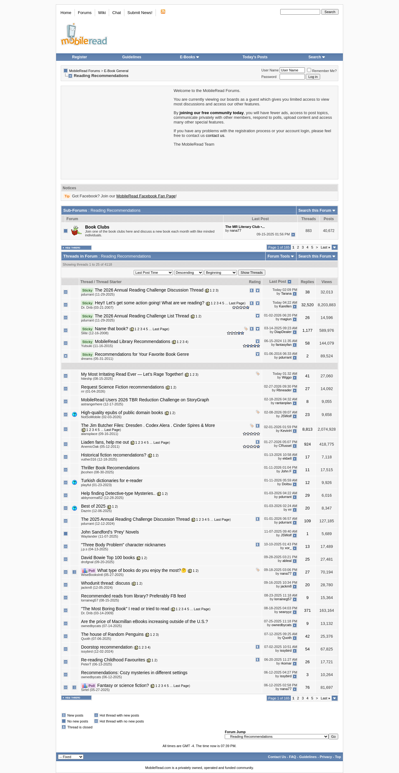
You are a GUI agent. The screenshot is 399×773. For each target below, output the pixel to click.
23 (307, 414)
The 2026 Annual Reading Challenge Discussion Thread (149, 289)
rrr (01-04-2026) (93, 391)
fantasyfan (284, 345)
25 (307, 559)
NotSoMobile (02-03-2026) (101, 417)
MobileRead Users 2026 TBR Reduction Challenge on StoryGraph (145, 399)
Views (326, 282)
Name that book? (111, 328)
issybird (285, 650)
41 (307, 376)
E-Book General (116, 71)
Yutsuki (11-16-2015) (97, 346)
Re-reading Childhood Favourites (113, 659)
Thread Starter (109, 282)
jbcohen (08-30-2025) (97, 472)
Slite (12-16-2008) (94, 333)
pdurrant (285, 358)
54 (307, 649)
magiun (285, 319)
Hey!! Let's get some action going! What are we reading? (149, 302)
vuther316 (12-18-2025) (99, 459)
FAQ (292, 757)
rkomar (286, 663)
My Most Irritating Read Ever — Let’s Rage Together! (132, 374)
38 (307, 292)
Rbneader (283, 390)
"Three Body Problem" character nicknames (123, 544)
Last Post (277, 281)
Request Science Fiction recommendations (122, 386)
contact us (215, 135)
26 (307, 317)
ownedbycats (281, 625)
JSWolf (286, 416)
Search (317, 57)
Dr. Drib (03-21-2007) (97, 307)
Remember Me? (322, 71)
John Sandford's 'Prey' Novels (110, 531)
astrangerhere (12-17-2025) (102, 404)
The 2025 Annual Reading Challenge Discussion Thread (135, 519)
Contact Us (277, 757)
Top (338, 757)
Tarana (286, 293)
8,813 (307, 429)
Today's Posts (255, 57)
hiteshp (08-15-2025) (97, 378)
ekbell (287, 458)
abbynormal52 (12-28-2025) (102, 498)
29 (307, 495)
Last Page (236, 303)
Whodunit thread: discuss (105, 583)
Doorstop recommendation (106, 647)
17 (307, 457)
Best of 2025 (93, 506)
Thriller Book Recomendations (110, 467)
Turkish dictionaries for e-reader (111, 480)
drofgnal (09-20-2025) (97, 562)
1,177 (307, 330)
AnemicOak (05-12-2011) (100, 446)
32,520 (307, 304)
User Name (270, 70)
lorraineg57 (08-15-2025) (100, 600)
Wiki (102, 12)
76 (307, 687)
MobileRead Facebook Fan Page (145, 196)
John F (286, 471)
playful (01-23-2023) (96, 485)
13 (307, 546)
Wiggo (286, 377)
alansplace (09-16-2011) (99, 434)
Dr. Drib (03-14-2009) (97, 613)
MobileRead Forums (84, 71)
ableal (286, 561)
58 (307, 343)
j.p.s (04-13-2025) (94, 549)
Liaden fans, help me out (105, 442)
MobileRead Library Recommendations (132, 341)
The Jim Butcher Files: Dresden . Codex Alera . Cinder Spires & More (148, 425)
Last (325, 247)
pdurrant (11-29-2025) (98, 294)
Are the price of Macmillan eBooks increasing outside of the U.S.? (144, 621)
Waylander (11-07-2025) (99, 536)
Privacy (326, 757)
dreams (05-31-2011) (97, 358)
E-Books (190, 57)
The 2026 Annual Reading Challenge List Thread (142, 315)
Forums (85, 12)
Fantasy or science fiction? (123, 685)
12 (307, 482)
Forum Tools (278, 256)
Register (79, 57)
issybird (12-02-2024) (97, 651)
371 (307, 610)
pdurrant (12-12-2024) (98, 523)
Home (65, 12)
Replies (307, 282)
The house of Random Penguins (112, 634)
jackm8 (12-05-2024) (97, 587)
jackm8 (286, 586)
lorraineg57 (282, 599)
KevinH (286, 431)
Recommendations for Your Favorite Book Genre (142, 354)
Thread (86, 282)
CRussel (285, 445)
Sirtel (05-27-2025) (95, 690)
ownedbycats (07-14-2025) (101, 626)
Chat (116, 12)
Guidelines (131, 57)
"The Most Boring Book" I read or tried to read (125, 608)
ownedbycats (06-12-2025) (101, 677)
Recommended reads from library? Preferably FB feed (133, 595)
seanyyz (285, 612)
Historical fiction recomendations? (113, 454)
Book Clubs (97, 227)
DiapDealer (282, 332)
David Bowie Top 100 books (108, 557)
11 (307, 469)
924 (307, 444)
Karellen (285, 306)
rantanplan (283, 403)
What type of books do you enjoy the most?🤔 (141, 570)
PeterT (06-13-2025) (96, 664)
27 (307, 388)
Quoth (286, 638)
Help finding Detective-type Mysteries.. (118, 493)
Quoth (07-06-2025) (96, 638)
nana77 (235, 230)
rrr (289, 509)
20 (307, 508)
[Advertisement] (117, 132)
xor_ (288, 548)
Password (269, 77)
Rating (255, 282)
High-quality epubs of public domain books (122, 412)
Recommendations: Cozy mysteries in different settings (134, 672)
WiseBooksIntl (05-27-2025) (102, 575)
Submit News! (139, 12)
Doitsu (286, 484)
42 (307, 636)
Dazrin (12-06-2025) (96, 511)
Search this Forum (314, 210)
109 (307, 521)
